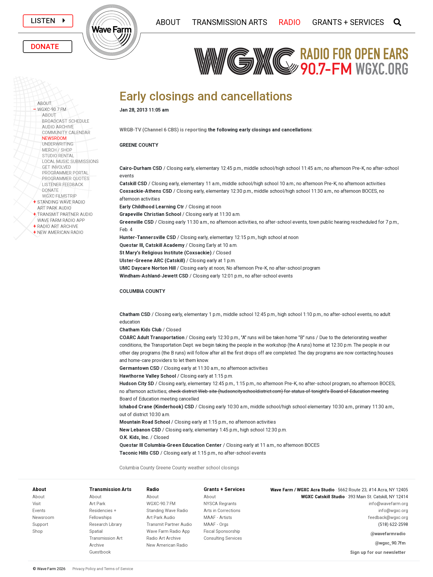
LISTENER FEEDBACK (62, 184)
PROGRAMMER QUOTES (65, 178)
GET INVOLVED (56, 167)
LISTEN (48, 21)
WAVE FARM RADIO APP (59, 220)
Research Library (105, 524)
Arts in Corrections (222, 510)
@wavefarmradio (388, 533)
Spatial (96, 531)
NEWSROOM (54, 138)
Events (38, 510)
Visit (36, 503)
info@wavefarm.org (388, 503)
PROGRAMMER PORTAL (65, 173)
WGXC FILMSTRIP (59, 196)
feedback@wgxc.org (388, 517)
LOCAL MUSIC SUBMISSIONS (70, 161)
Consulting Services (223, 538)
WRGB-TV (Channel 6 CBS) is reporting (163, 130)
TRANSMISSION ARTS (230, 21)
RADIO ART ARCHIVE (55, 226)
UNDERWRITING (57, 144)
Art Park (97, 503)
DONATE (47, 46)
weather (196, 468)
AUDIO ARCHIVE (58, 127)
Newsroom (43, 517)
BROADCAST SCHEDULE (65, 121)
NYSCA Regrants (220, 503)
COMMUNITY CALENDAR (66, 132)
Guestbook (100, 552)
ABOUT (168, 21)
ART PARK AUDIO (52, 208)
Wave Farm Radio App (168, 531)
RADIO (290, 21)
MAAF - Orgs (216, 524)
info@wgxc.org (393, 510)
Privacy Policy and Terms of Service (103, 568)
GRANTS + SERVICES (348, 21)
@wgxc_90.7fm (390, 543)
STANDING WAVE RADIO (59, 202)
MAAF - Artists (218, 517)
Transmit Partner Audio (169, 524)
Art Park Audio (161, 517)
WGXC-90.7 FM (49, 109)
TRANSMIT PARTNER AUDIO (63, 214)
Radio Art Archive (164, 538)
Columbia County (137, 468)
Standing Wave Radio (167, 510)
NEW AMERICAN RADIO (58, 232)
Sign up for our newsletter (378, 552)
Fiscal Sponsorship (222, 531)
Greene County (171, 468)
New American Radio (167, 545)
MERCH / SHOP (57, 150)
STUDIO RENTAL (58, 155)
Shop (37, 531)
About (38, 496)
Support (40, 524)
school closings (222, 468)
